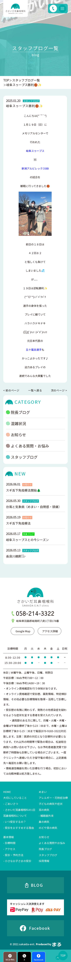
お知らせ (16, 438)
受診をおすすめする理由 (19, 828)
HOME (7, 792)
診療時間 (10, 843)
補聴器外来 (47, 816)
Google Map (23, 631)
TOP (6, 80)
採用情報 (44, 861)
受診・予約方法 (14, 855)
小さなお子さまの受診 (18, 861)
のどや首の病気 (48, 828)
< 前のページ (11, 390)
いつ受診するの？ (15, 822)
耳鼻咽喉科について (15, 816)
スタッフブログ (21, 460)
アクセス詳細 (50, 631)
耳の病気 (44, 810)
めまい (43, 792)
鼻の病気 (44, 822)
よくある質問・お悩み (27, 449)
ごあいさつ (11, 804)
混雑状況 (16, 427)
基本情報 (8, 837)
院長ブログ (18, 416)
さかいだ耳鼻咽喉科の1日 (20, 810)
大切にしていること (15, 798)
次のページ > (59, 390)
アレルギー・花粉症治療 (53, 798)
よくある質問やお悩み (52, 843)
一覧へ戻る (35, 390)
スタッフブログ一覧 (26, 80)
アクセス (10, 849)
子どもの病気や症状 (50, 804)
